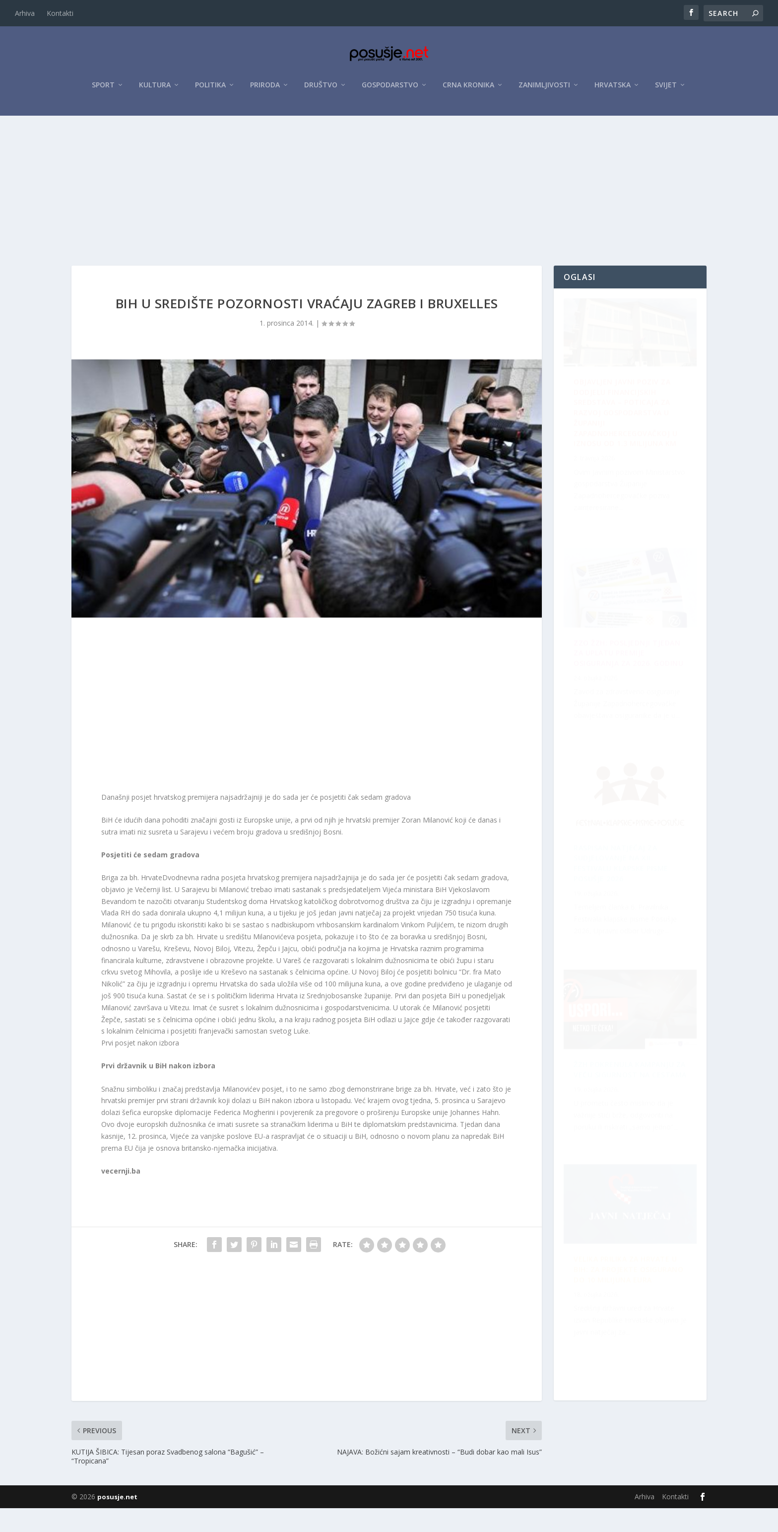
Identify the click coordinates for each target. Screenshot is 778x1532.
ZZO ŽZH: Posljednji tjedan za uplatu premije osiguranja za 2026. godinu (633, 1108)
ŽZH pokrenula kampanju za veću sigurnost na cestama (630, 1316)
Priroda (265, 90)
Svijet (666, 90)
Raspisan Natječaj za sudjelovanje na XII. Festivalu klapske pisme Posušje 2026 (621, 684)
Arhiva (25, 13)
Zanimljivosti (544, 90)
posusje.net (117, 1520)
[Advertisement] (389, 195)
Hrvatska (612, 90)
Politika (210, 90)
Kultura (155, 90)
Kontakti (60, 13)
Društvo (320, 90)
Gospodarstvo (390, 90)
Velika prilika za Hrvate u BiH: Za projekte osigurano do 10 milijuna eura (625, 896)
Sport (103, 90)
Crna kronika (468, 90)
